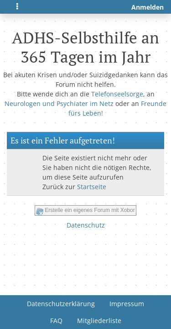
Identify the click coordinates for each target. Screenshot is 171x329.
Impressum (126, 303)
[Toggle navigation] (17, 7)
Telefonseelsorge (117, 94)
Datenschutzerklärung (61, 303)
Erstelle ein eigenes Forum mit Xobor (90, 210)
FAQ (56, 320)
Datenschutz (86, 225)
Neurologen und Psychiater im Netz (59, 103)
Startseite (91, 186)
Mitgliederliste (99, 320)
